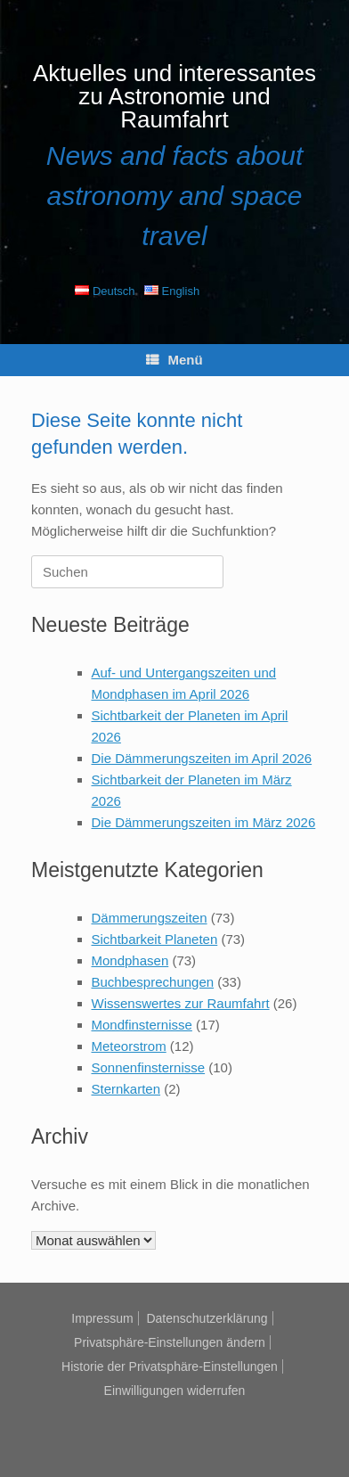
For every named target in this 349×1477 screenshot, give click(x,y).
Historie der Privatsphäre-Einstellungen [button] (169, 1366)
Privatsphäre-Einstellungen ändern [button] (169, 1342)
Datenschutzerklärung (206, 1318)
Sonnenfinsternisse (149, 1067)
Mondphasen (130, 960)
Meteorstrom (129, 1046)
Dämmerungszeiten (149, 917)
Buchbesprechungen (153, 981)
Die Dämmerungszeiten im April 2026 (202, 758)
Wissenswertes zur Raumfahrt (181, 1003)
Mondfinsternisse (142, 1024)
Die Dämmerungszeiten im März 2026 (204, 822)
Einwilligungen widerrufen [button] (175, 1390)
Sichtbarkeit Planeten (155, 939)
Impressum (102, 1318)
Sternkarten (126, 1088)
